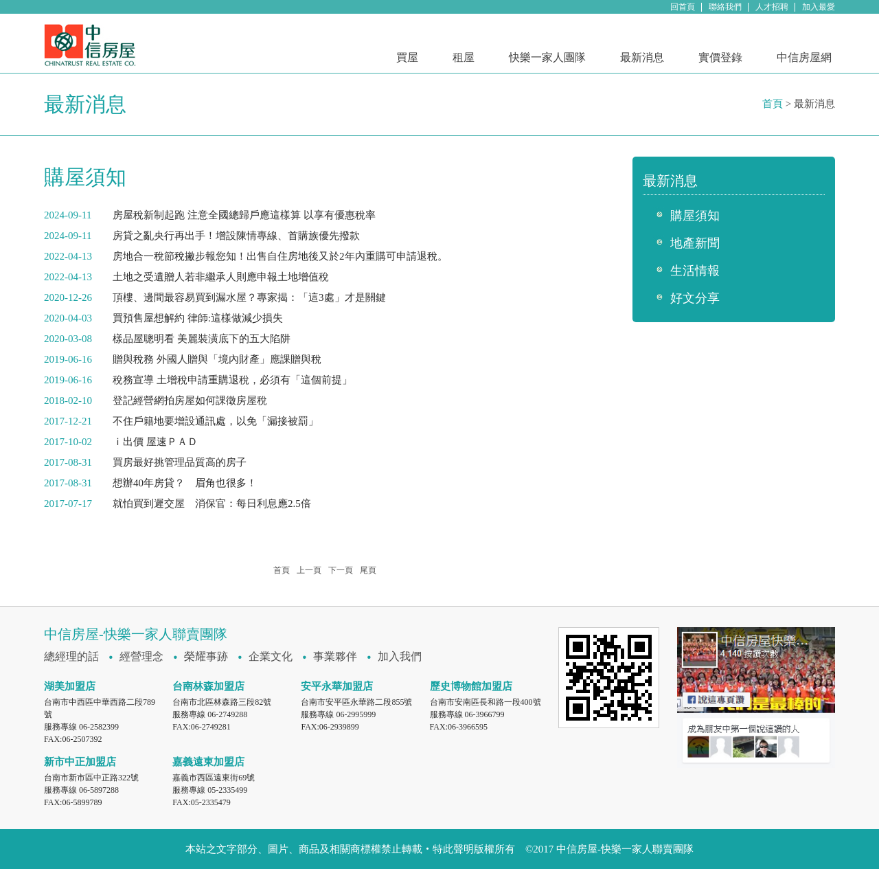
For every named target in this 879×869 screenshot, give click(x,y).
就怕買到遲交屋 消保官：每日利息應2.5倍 (212, 503)
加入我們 (400, 656)
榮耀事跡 (206, 656)
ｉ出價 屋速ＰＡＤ (155, 441)
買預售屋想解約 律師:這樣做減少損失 (198, 318)
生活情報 (695, 271)
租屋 (464, 57)
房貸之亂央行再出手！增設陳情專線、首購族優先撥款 (236, 235)
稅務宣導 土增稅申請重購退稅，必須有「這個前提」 (232, 379)
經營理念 (141, 656)
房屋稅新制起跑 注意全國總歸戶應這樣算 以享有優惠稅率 (244, 215)
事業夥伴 (335, 656)
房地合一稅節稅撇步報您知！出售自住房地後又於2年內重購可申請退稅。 (280, 256)
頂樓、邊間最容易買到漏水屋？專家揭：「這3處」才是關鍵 (249, 297)
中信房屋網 (804, 57)
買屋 (407, 57)
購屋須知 (695, 216)
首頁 (772, 103)
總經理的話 (71, 656)
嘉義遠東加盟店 (208, 761)
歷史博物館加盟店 (471, 686)
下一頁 (340, 570)
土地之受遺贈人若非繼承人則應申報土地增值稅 (221, 276)
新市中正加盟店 (80, 761)
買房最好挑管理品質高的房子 (180, 462)
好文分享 (695, 298)
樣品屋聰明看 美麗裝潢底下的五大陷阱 (201, 338)
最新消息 (642, 57)
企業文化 (271, 656)
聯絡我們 (725, 7)
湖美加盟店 (69, 686)
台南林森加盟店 (208, 686)
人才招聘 (771, 7)
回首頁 (682, 7)
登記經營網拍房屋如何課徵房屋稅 (190, 400)
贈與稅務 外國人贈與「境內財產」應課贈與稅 (217, 359)
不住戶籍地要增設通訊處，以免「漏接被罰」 (216, 421)
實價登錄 (720, 57)
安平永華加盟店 (337, 686)
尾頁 (368, 570)
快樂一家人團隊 (547, 57)
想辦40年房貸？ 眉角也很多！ (185, 482)
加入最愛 (818, 7)
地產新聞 (695, 243)
